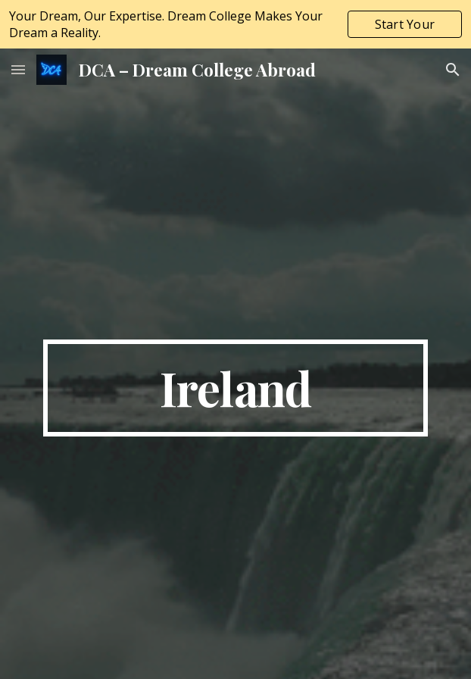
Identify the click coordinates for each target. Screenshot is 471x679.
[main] (235, 388)
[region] (235, 24)
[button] (18, 69)
